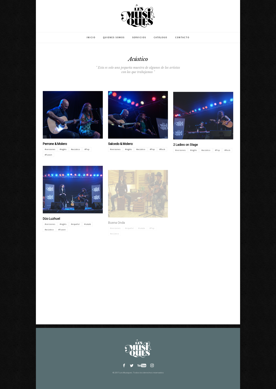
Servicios (139, 37)
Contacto (182, 37)
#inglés (63, 149)
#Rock (162, 149)
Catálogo (160, 37)
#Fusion (48, 154)
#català (87, 226)
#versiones (50, 149)
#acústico (75, 149)
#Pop (86, 149)
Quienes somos (114, 37)
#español (75, 226)
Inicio (91, 37)
